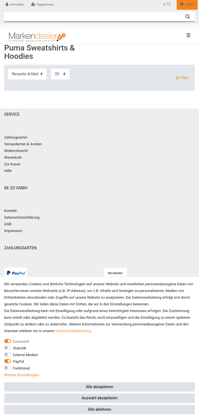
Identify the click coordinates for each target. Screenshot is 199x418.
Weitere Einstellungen (21, 375)
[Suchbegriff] (92, 16)
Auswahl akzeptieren (100, 398)
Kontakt (10, 211)
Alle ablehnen (99, 409)
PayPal (18, 361)
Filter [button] (182, 78)
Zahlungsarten (16, 137)
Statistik (19, 348)
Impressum (13, 231)
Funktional (21, 368)
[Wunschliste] (167, 5)
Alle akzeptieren (99, 387)
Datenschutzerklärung (22, 217)
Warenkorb (12, 157)
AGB (7, 224)
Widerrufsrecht (16, 151)
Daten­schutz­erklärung (73, 331)
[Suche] (188, 16)
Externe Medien (25, 355)
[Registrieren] (42, 5)
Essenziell (21, 341)
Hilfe (8, 171)
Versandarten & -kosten (23, 144)
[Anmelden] (15, 5)
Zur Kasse (12, 164)
